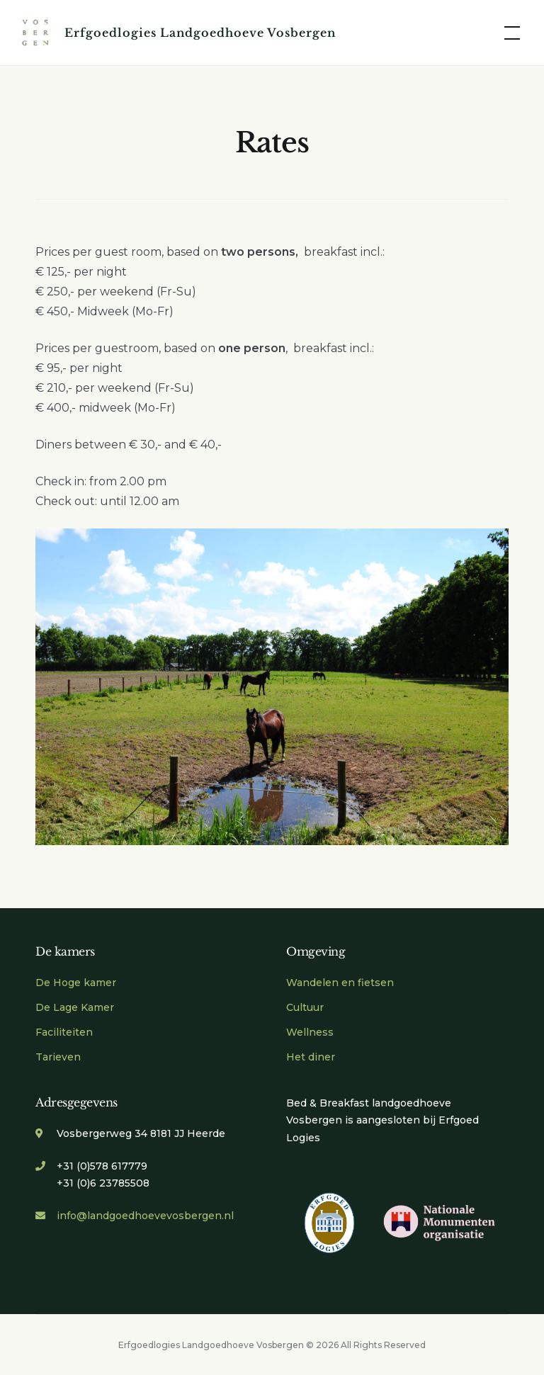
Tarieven (58, 1057)
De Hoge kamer (75, 982)
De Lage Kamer (74, 1007)
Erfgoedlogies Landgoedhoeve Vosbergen (200, 33)
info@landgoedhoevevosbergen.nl (145, 1215)
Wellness (310, 1032)
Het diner (310, 1057)
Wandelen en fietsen (340, 982)
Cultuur (305, 1007)
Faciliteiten (64, 1032)
